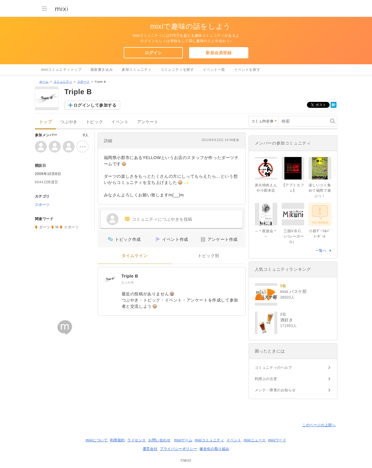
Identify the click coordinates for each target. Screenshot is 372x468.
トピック (94, 122)
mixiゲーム (183, 440)
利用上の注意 (266, 379)
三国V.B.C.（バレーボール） (293, 236)
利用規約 (117, 440)
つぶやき (68, 122)
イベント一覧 (214, 70)
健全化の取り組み (214, 449)
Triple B (130, 276)
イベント (119, 122)
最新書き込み (102, 70)
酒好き (286, 320)
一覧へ (321, 251)
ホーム (44, 81)
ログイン (153, 52)
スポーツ (83, 81)
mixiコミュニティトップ (61, 70)
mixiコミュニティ (209, 440)
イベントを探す (247, 70)
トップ (45, 122)
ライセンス (136, 440)
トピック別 (208, 256)
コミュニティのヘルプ (273, 368)
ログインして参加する (95, 105)
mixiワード (277, 440)
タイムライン (135, 256)
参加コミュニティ (137, 70)
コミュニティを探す (177, 70)
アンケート (148, 122)
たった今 (128, 282)
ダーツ (44, 227)
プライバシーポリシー (178, 449)
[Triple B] (110, 279)
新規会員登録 (219, 52)
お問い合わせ (159, 440)
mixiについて (96, 440)
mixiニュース (255, 440)
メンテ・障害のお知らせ (275, 390)
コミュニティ (63, 81)
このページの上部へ (319, 425)
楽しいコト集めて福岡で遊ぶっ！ (320, 190)
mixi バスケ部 (293, 291)
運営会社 (150, 449)
